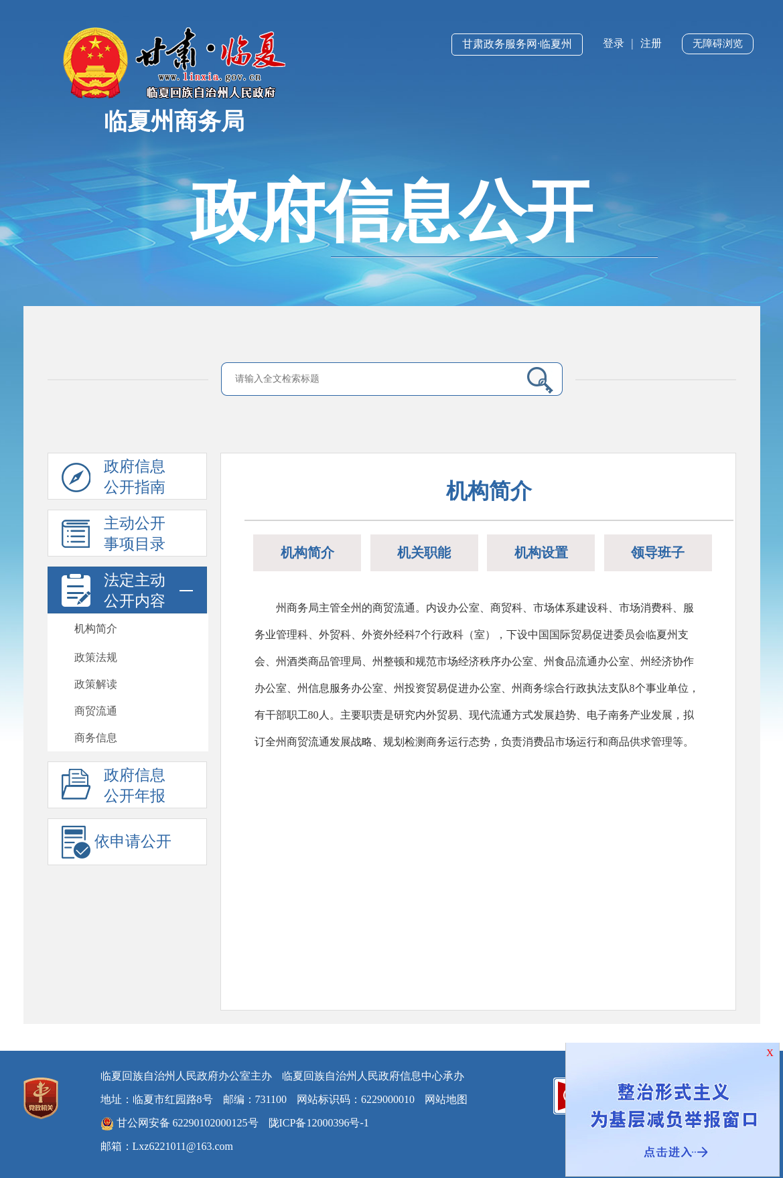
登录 (613, 43)
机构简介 (95, 628)
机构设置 (541, 552)
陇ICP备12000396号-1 (319, 1122)
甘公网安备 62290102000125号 (179, 1123)
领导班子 (658, 552)
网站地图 (446, 1099)
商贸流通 (95, 711)
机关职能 (424, 552)
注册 (651, 43)
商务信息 (95, 737)
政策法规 (95, 657)
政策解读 (95, 684)
